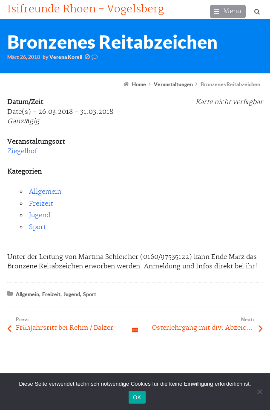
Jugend (39, 215)
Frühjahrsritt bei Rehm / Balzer (64, 328)
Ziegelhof (22, 151)
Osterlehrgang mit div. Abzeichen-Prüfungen (207, 328)
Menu (232, 11)
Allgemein (45, 192)
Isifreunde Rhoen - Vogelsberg (85, 9)
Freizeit (41, 204)
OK (137, 397)
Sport (37, 227)
